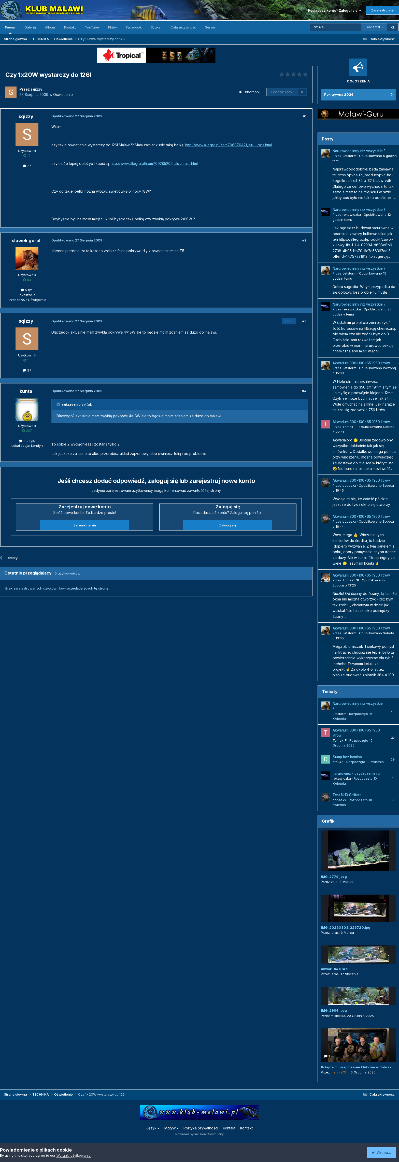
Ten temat (372, 27)
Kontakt (70, 27)
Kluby (112, 27)
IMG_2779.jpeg (334, 876)
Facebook (134, 27)
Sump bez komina (347, 757)
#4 (304, 391)
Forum (10, 29)
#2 (304, 240)
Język (153, 1128)
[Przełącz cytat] (58, 404)
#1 (304, 116)
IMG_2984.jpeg (334, 1010)
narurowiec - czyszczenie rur (357, 773)
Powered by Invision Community (199, 1134)
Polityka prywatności (200, 1128)
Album (50, 27)
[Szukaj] (336, 27)
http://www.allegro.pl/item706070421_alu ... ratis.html (228, 145)
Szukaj (156, 27)
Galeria (30, 27)
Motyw (171, 1128)
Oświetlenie (63, 94)
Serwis (210, 27)
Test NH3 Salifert (347, 795)
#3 (304, 321)
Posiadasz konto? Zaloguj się (334, 10)
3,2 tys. (27, 441)
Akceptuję (382, 1152)
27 (27, 166)
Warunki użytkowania (73, 1155)
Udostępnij (249, 92)
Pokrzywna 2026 (338, 94)
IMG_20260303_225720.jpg (345, 927)
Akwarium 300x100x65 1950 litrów (361, 363)
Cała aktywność (183, 27)
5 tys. (27, 290)
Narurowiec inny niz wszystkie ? (359, 151)
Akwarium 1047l (334, 969)
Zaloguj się (227, 525)
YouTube (92, 27)
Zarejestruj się (382, 10)
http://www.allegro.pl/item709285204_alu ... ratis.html (154, 163)
